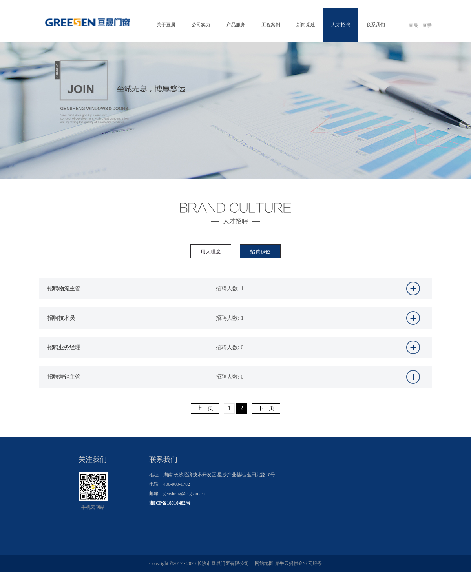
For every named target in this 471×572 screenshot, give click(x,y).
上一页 (205, 408)
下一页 (266, 408)
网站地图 (263, 563)
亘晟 (413, 25)
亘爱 (427, 25)
